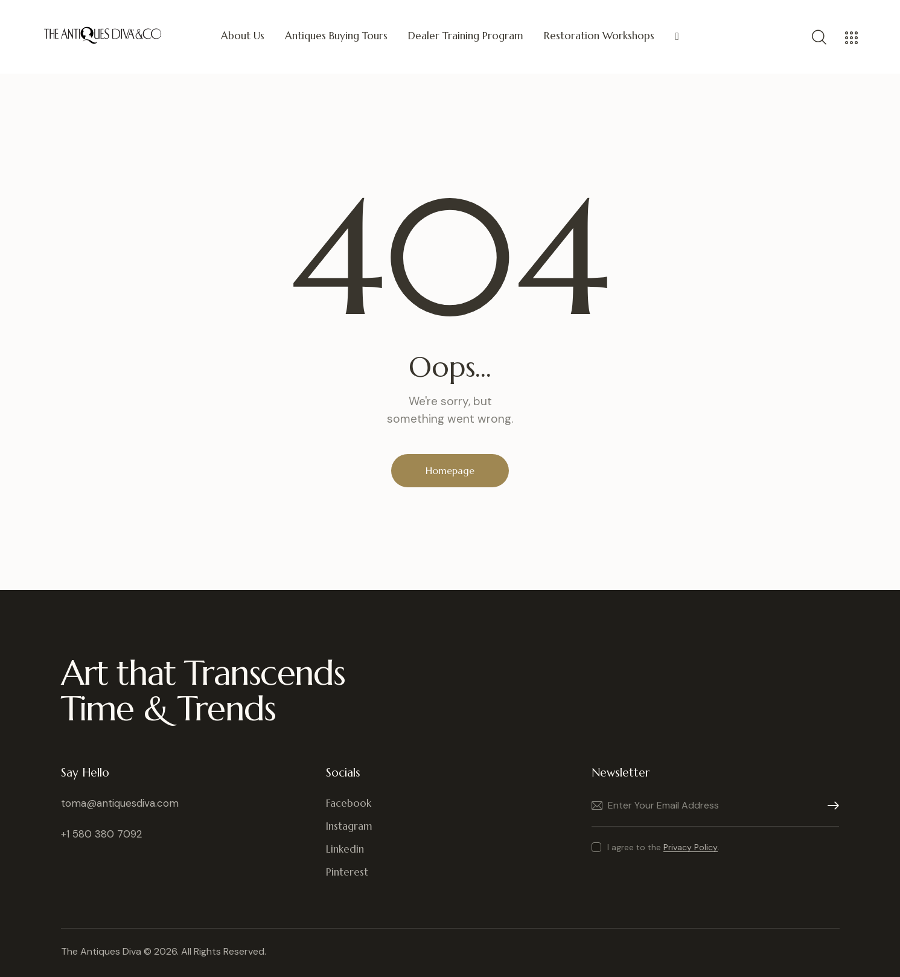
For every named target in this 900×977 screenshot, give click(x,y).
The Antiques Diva (101, 951)
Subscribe (830, 806)
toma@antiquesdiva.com (120, 803)
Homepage (450, 470)
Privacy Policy (690, 847)
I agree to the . (663, 847)
